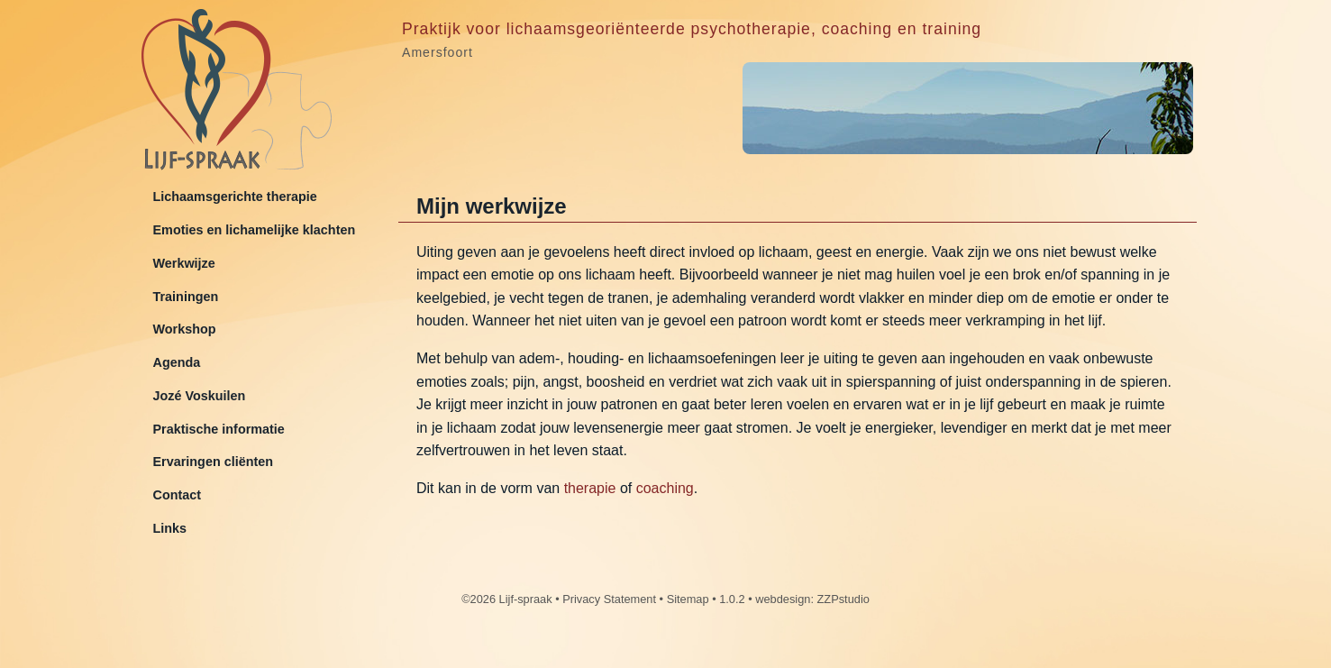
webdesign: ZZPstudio (812, 599)
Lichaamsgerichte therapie (235, 196)
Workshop (184, 329)
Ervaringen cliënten (213, 461)
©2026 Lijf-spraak (506, 599)
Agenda (177, 362)
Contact (177, 495)
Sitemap (688, 599)
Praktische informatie (219, 429)
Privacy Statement (609, 599)
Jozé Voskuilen (199, 396)
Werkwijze (184, 263)
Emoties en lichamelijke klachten (254, 230)
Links (170, 528)
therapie (590, 488)
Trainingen (186, 296)
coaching (665, 488)
